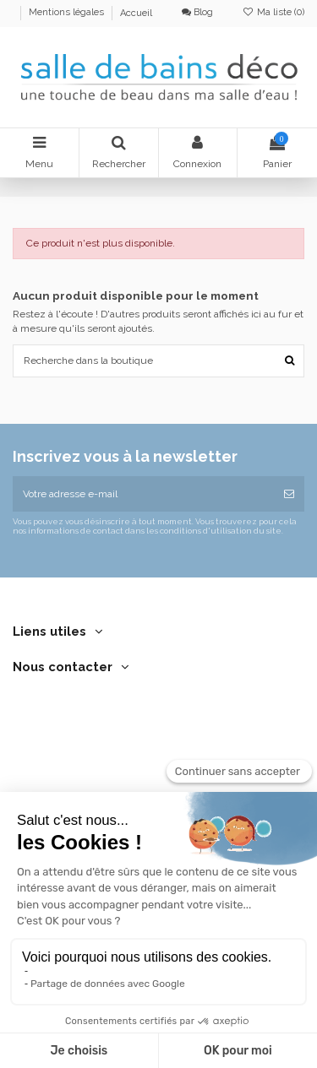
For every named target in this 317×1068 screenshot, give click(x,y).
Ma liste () (273, 12)
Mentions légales (68, 13)
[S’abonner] (289, 494)
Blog (197, 12)
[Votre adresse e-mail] (143, 494)
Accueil (136, 13)
